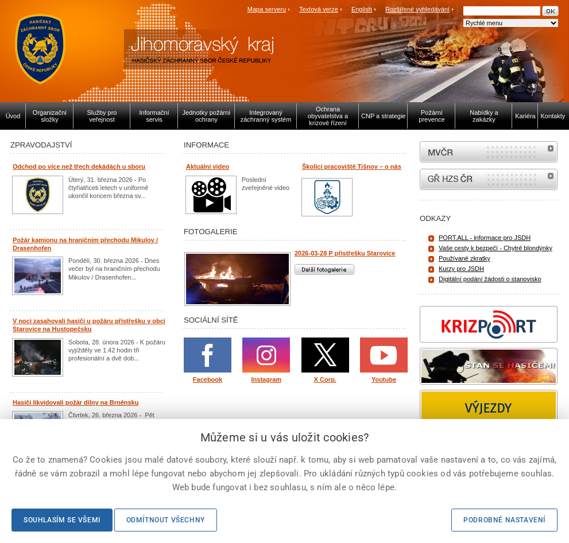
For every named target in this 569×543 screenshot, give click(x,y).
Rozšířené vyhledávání (417, 9)
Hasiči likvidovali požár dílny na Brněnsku (75, 402)
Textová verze (318, 9)
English (361, 9)
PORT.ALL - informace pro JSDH (485, 237)
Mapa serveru (266, 9)
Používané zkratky (464, 258)
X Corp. (325, 379)
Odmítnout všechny (165, 520)
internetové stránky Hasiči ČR (489, 179)
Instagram (266, 379)
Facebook (207, 379)
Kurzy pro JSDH (461, 268)
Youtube (383, 379)
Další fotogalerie (324, 269)
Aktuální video (207, 166)
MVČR (489, 151)
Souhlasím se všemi (62, 520)
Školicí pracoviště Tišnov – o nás (351, 166)
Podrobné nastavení (504, 520)
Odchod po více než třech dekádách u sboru (79, 166)
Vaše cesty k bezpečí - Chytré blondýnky (495, 248)
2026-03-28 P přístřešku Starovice (345, 253)
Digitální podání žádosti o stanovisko (490, 279)
